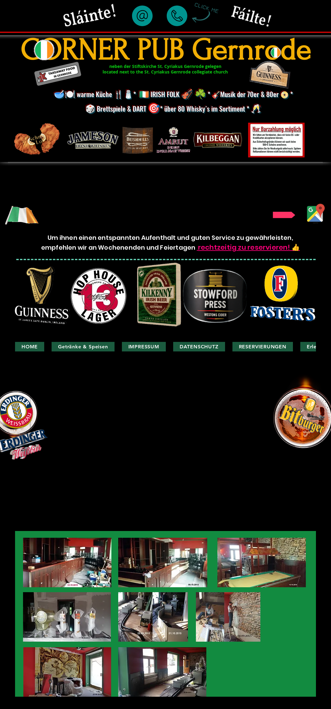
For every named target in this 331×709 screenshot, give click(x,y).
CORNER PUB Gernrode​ (165, 50)
